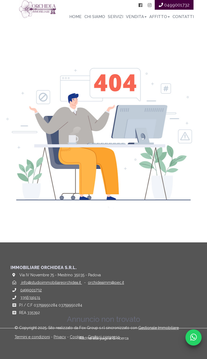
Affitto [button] (159, 16)
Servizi (115, 16)
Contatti (183, 16)
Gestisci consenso (104, 337)
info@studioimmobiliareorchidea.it (51, 282)
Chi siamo (94, 16)
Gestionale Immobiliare (158, 328)
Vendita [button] (136, 16)
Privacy (60, 337)
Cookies (77, 337)
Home (75, 16)
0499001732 (31, 290)
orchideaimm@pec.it (106, 282)
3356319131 (30, 297)
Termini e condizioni (32, 337)
